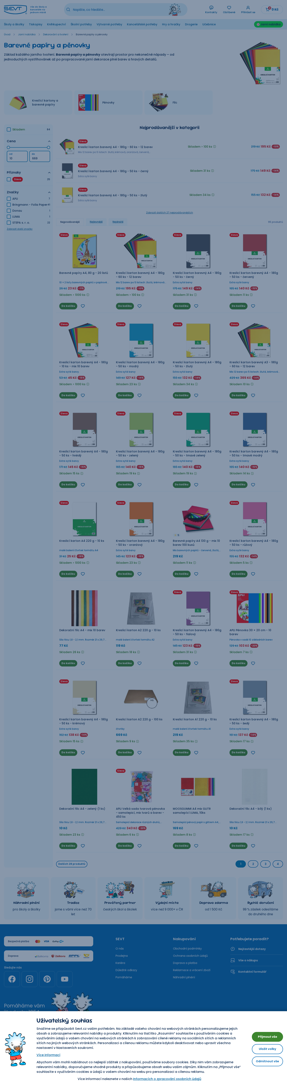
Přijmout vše (265, 1035)
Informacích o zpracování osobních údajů (165, 1079)
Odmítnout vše (265, 1062)
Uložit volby (265, 1049)
